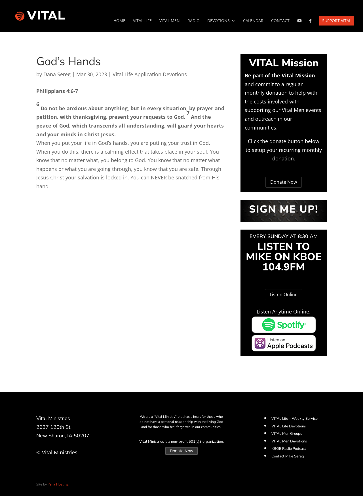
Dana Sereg (57, 74)
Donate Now (283, 182)
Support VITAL (336, 20)
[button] (130, 95)
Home (119, 21)
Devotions (218, 21)
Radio (193, 21)
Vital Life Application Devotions (150, 74)
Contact (280, 21)
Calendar (253, 21)
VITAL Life (142, 21)
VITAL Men (169, 21)
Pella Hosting (58, 484)
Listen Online (283, 294)
